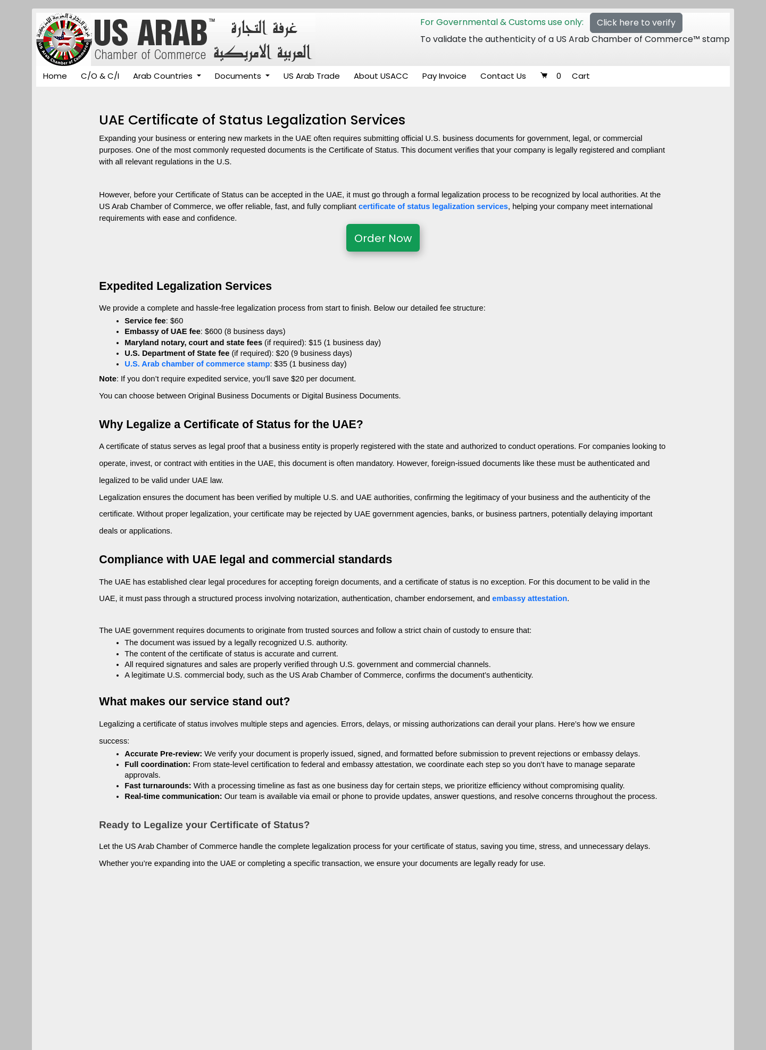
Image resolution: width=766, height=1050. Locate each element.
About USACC (381, 75)
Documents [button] (239, 75)
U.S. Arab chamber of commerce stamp (197, 364)
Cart (565, 76)
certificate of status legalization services (433, 206)
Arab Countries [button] (164, 75)
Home (55, 75)
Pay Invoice (444, 75)
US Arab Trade (312, 75)
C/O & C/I (100, 75)
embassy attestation (529, 598)
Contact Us (503, 75)
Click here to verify (636, 22)
